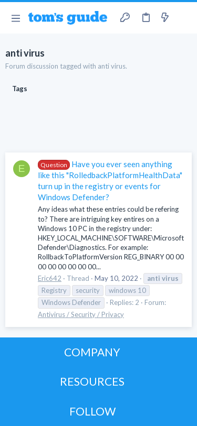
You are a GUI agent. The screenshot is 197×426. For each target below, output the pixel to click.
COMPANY (92, 351)
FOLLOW (92, 411)
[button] (15, 18)
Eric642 (49, 278)
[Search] (183, 17)
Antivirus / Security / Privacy (81, 314)
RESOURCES (92, 381)
